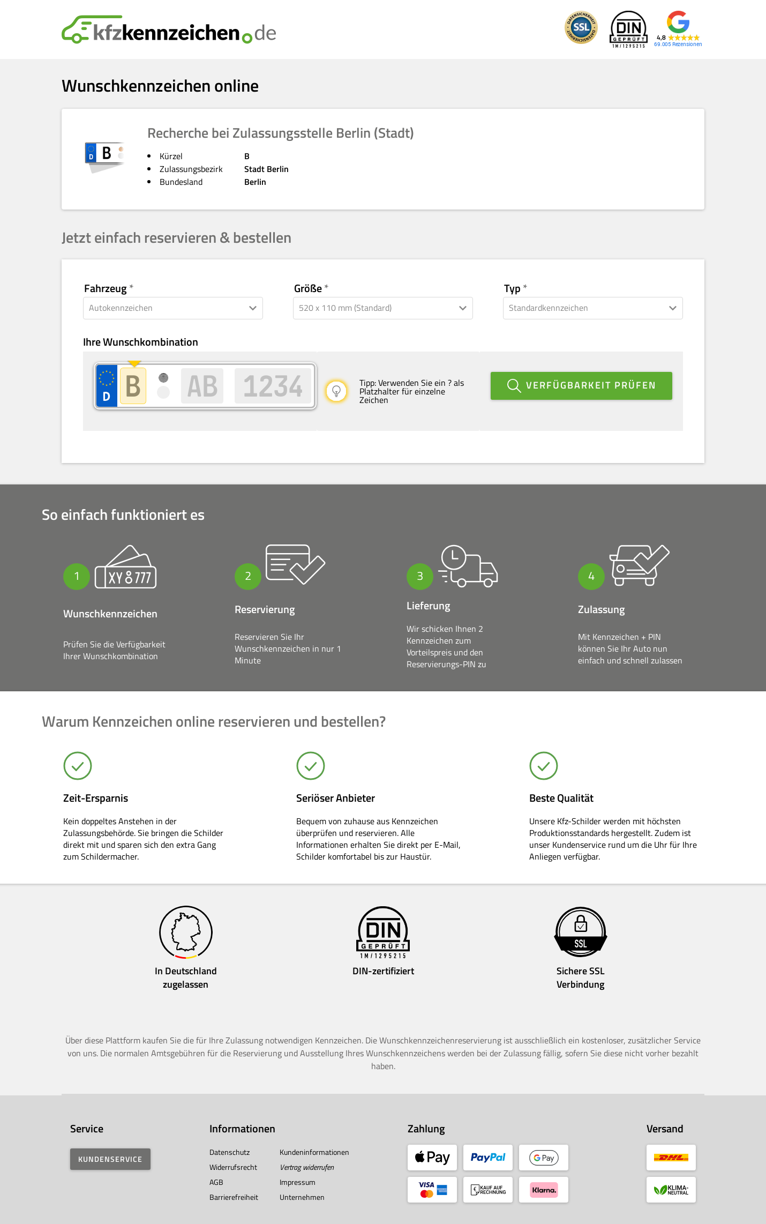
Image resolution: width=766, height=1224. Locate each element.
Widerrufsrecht (233, 1156)
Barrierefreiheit (233, 1186)
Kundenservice (110, 1148)
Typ (512, 288)
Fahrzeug (105, 288)
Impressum (298, 1171)
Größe (308, 288)
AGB (216, 1171)
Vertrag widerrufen (307, 1156)
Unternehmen (302, 1186)
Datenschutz (229, 1141)
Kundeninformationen (314, 1141)
